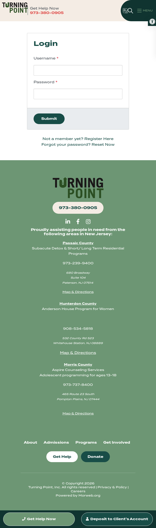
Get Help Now (39, 514)
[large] (67, 221)
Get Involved (116, 442)
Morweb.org (89, 495)
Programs (86, 442)
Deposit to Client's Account (117, 517)
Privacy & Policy (112, 487)
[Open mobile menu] (145, 10)
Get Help (62, 456)
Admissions (56, 442)
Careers (78, 491)
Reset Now (103, 144)
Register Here (98, 138)
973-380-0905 (47, 13)
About (30, 442)
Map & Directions (78, 292)
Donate (95, 456)
